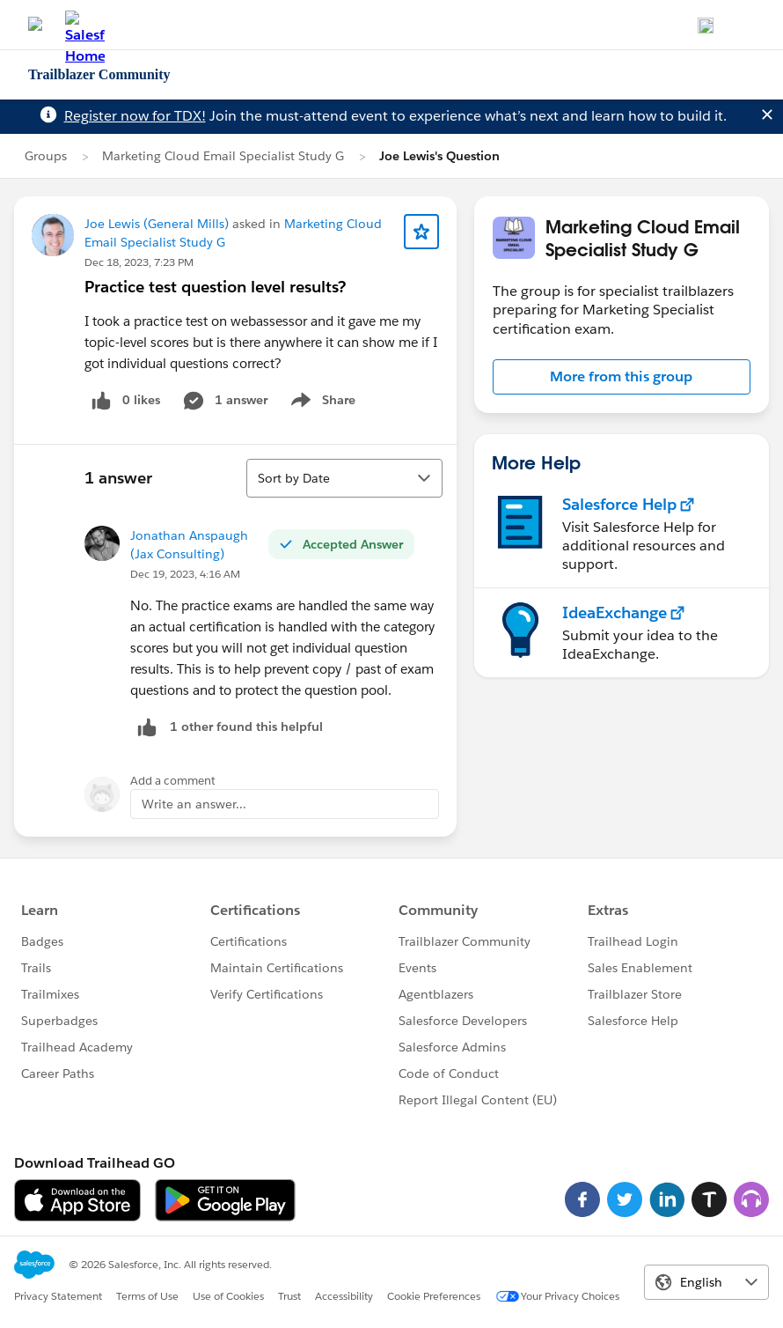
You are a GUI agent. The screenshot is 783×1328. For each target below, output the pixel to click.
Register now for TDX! (135, 116)
